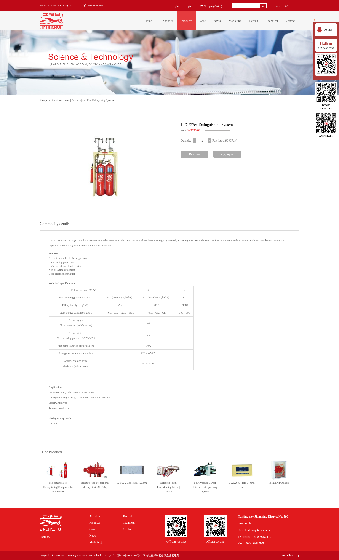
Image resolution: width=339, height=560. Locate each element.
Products (76, 100)
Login (175, 6)
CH (278, 5)
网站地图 (147, 555)
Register (189, 6)
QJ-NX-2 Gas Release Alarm (132, 482)
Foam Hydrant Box (279, 482)
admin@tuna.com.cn (259, 530)
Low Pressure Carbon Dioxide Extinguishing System (205, 487)
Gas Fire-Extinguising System (98, 100)
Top (298, 555)
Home (148, 20)
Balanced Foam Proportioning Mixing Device (168, 487)
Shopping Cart (211, 6)
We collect (287, 555)
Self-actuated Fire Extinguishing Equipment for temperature (58, 487)
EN (286, 5)
